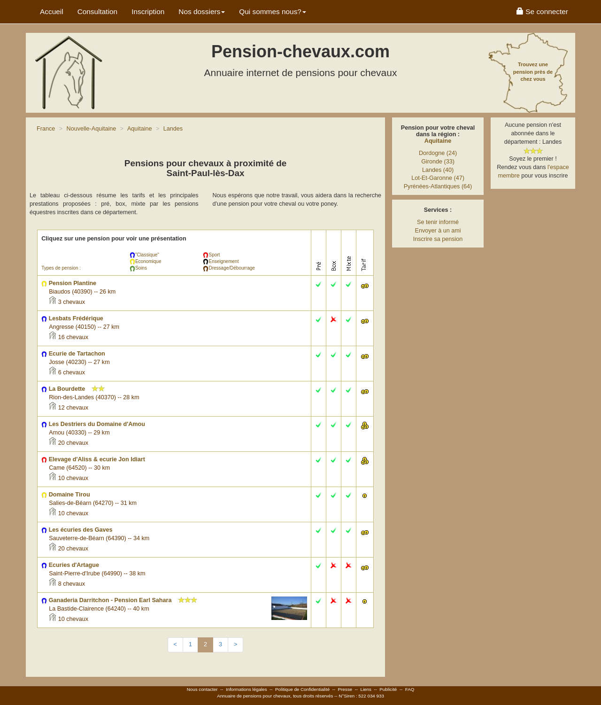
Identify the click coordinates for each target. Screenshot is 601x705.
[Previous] (175, 644)
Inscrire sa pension (438, 239)
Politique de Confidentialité (302, 689)
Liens (365, 689)
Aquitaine (437, 141)
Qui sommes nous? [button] (272, 11)
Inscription (147, 11)
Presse (345, 689)
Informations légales (246, 689)
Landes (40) (438, 170)
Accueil (51, 11)
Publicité (388, 689)
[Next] (235, 644)
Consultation (97, 11)
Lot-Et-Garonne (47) (437, 178)
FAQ (410, 689)
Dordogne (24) (438, 153)
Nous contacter (202, 689)
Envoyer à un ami (438, 230)
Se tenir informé (438, 222)
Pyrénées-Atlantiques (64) (438, 186)
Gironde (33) (438, 161)
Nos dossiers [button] (201, 11)
